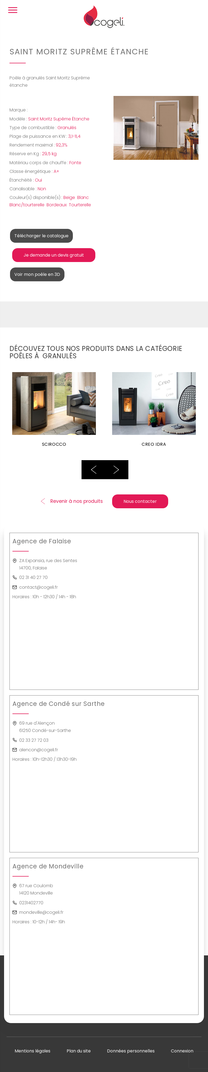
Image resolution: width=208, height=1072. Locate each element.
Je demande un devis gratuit (54, 255)
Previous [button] (94, 469)
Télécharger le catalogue (41, 236)
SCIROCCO (54, 444)
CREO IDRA (154, 444)
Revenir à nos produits (76, 501)
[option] (54, 412)
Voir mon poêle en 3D (37, 274)
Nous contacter (140, 501)
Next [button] (116, 469)
